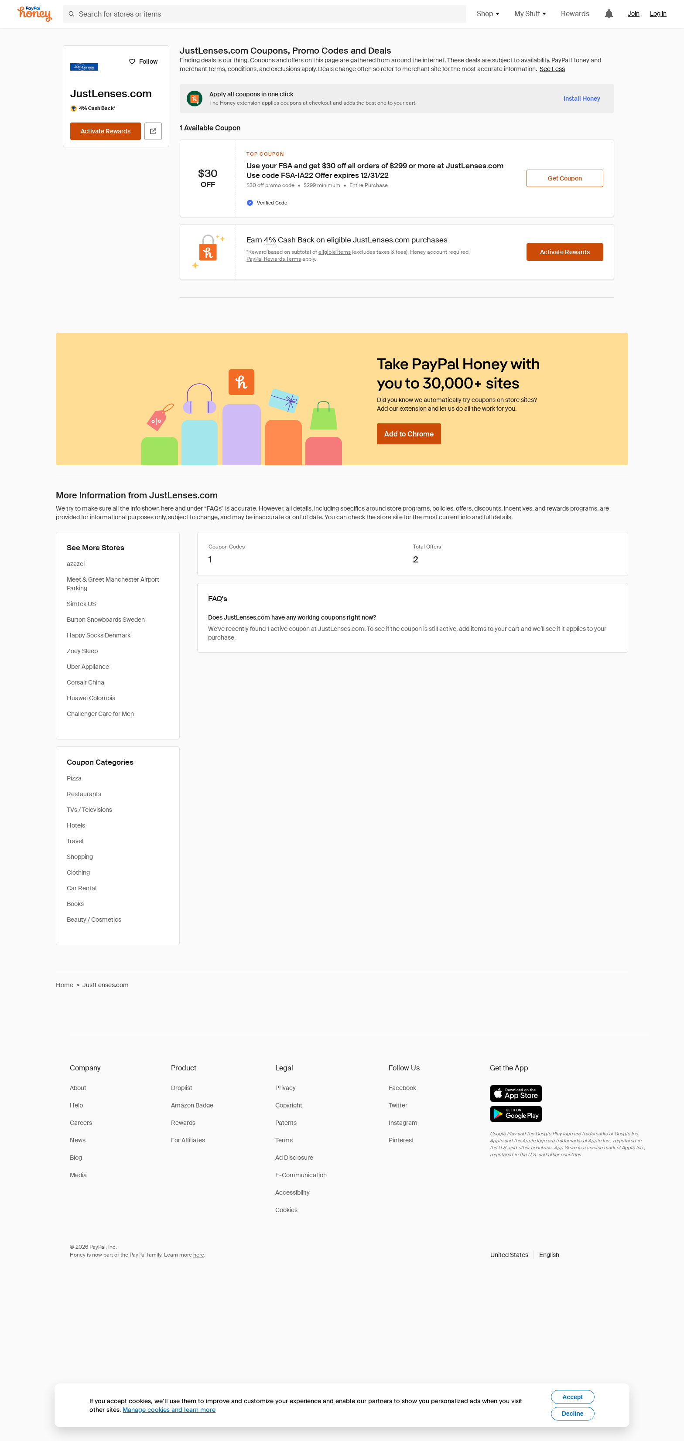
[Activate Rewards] (105, 131)
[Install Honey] (582, 98)
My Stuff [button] (530, 13)
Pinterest (401, 1140)
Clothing (78, 872)
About (78, 1088)
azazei (76, 564)
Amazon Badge (192, 1105)
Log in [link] (658, 13)
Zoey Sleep (82, 651)
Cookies (286, 1210)
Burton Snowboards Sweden (106, 619)
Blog (76, 1158)
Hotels (76, 825)
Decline (573, 1413)
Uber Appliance (88, 667)
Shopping (80, 857)
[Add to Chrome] (409, 433)
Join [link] (634, 13)
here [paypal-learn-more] (198, 1254)
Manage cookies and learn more (169, 1409)
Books (75, 904)
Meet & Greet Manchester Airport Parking (113, 584)
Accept (572, 1396)
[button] (524, 1254)
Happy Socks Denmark (98, 635)
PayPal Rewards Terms (273, 258)
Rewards (575, 13)
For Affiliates (188, 1140)
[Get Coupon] (565, 178)
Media (78, 1175)
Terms (284, 1140)
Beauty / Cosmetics (94, 919)
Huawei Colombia (91, 698)
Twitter (398, 1105)
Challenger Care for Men (100, 714)
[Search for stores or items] (264, 14)
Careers (81, 1123)
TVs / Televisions (89, 810)
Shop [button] (488, 13)
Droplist (181, 1088)
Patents (286, 1123)
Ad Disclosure (294, 1158)
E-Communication (301, 1175)
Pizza (74, 778)
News (78, 1140)
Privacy (285, 1088)
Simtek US (81, 604)
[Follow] (143, 61)
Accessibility (292, 1192)
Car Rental (81, 888)
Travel (75, 841)
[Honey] (34, 14)
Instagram (403, 1123)
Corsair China (85, 682)
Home (64, 985)
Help (76, 1105)
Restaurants (84, 794)
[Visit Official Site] (153, 131)
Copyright (288, 1105)
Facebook (402, 1088)
